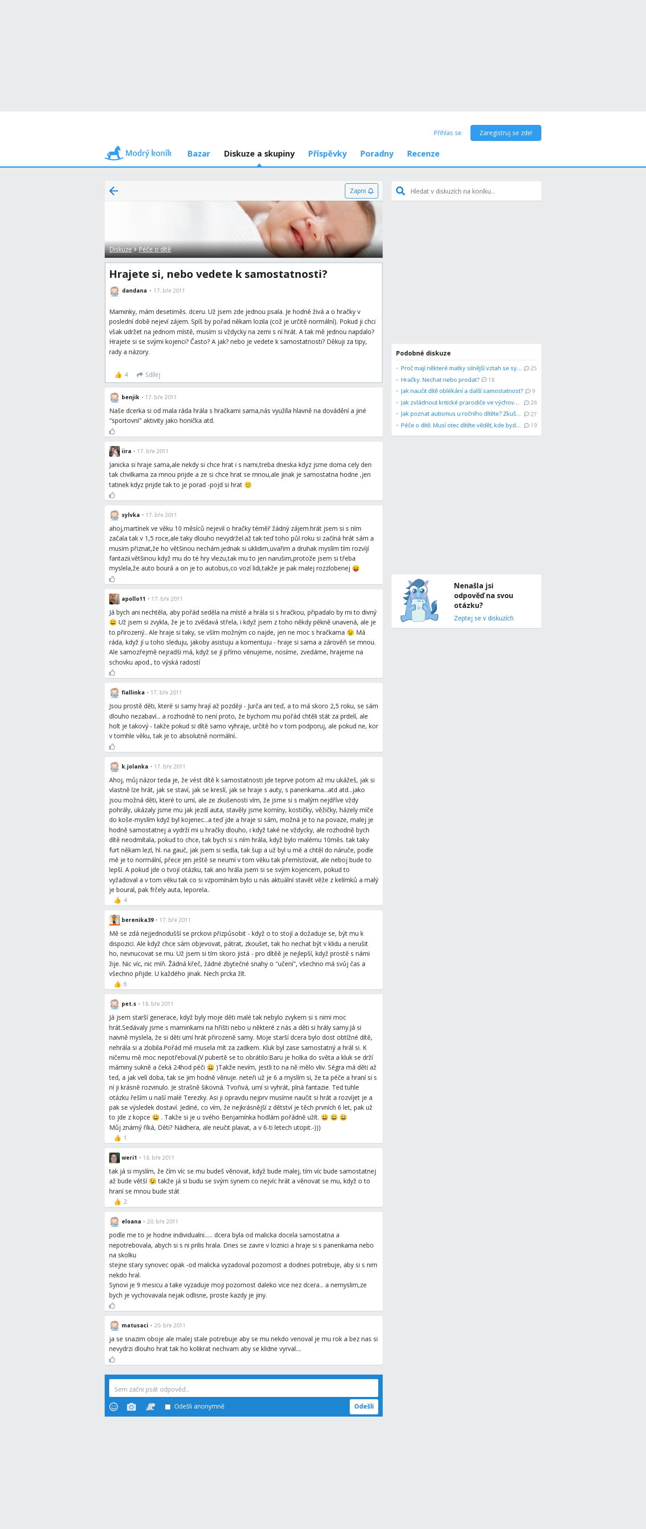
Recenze (423, 153)
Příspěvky (327, 153)
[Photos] (131, 1406)
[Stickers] (150, 1406)
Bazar (198, 153)
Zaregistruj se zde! (505, 132)
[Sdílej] (148, 374)
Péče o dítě (155, 249)
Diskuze (120, 249)
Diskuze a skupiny (259, 153)
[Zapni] (361, 190)
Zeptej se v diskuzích (484, 618)
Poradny (376, 153)
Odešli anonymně (195, 1406)
